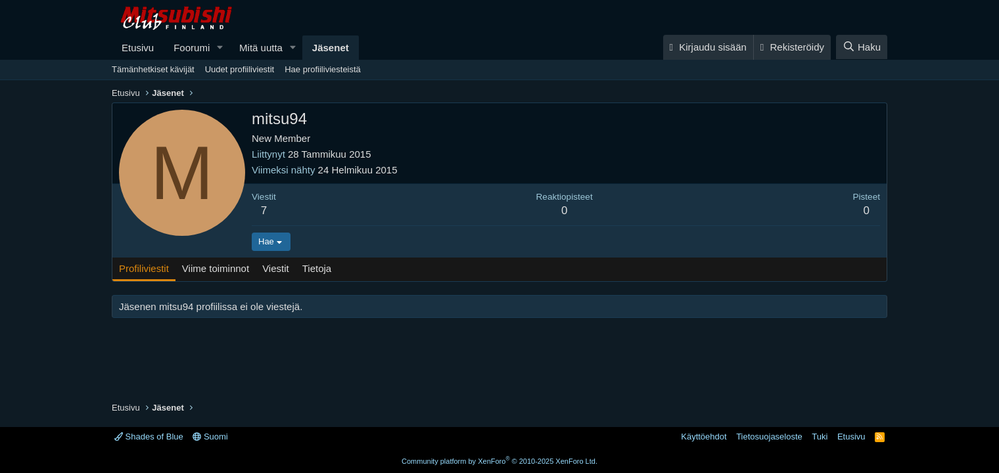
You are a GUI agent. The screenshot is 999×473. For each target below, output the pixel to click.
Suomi (210, 436)
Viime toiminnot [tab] (215, 268)
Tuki (819, 436)
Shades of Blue (148, 436)
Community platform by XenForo (499, 461)
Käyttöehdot (703, 436)
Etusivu (138, 47)
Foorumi (192, 47)
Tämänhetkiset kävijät (153, 69)
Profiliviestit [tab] (144, 268)
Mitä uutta (261, 47)
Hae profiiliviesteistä (323, 69)
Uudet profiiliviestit (240, 69)
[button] (220, 47)
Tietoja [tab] (316, 268)
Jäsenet (330, 47)
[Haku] (861, 47)
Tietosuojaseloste (769, 436)
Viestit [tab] (275, 268)
